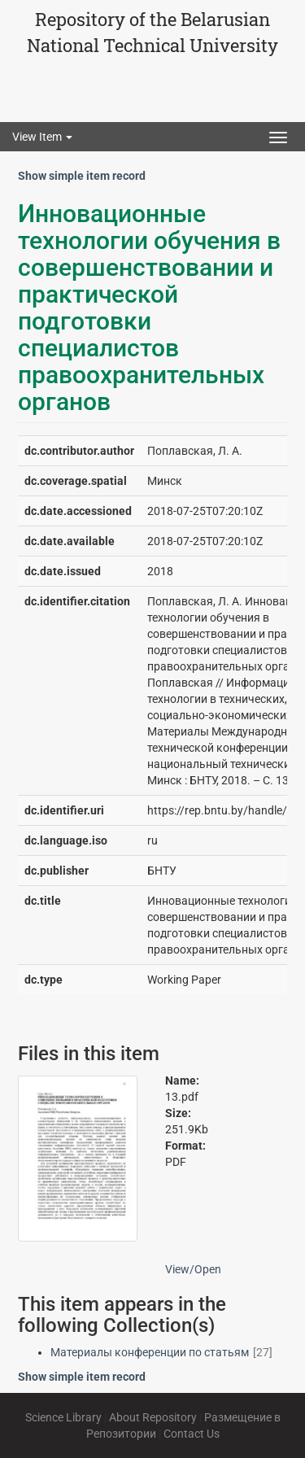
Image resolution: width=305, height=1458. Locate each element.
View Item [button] (42, 136)
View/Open (193, 1269)
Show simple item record (82, 175)
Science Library (63, 1417)
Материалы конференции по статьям (149, 1352)
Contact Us (191, 1433)
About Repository (153, 1417)
